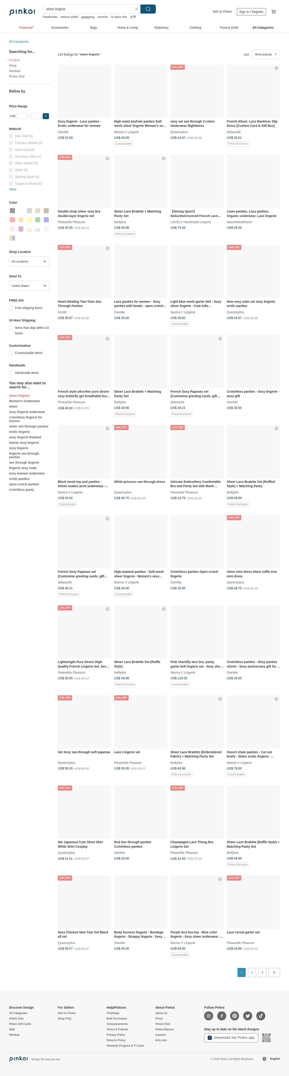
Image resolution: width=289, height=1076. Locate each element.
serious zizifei (69, 17)
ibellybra (120, 222)
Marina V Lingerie (126, 132)
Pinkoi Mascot (164, 1029)
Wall (12, 1029)
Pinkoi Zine (17, 76)
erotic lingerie (19, 432)
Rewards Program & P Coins (125, 1045)
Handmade (50, 17)
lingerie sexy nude (23, 468)
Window (14, 71)
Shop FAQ (64, 1018)
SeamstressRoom (239, 222)
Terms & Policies (117, 1029)
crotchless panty (21, 489)
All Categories (19, 41)
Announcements (117, 1024)
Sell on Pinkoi (222, 11)
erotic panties (19, 479)
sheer (13, 406)
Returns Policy (116, 1040)
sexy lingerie (18, 448)
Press (159, 1018)
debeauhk (234, 132)
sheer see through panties (28, 426)
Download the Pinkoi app (231, 1038)
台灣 (133, 17)
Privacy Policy (116, 1034)
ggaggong (87, 17)
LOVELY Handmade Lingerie (190, 222)
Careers (160, 1034)
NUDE (62, 312)
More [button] (12, 189)
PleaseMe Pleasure (71, 222)
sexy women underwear (27, 473)
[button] (46, 116)
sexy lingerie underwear (27, 412)
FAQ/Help (113, 1013)
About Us (161, 1013)
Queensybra (179, 132)
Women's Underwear (24, 401)
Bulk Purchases (117, 1018)
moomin (103, 17)
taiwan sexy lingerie (24, 442)
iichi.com (161, 1040)
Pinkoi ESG (162, 1024)
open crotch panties (24, 484)
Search (148, 9)
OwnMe (63, 132)
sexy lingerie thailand (25, 437)
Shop (12, 65)
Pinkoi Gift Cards (20, 1024)
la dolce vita (119, 17)
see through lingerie (24, 462)
